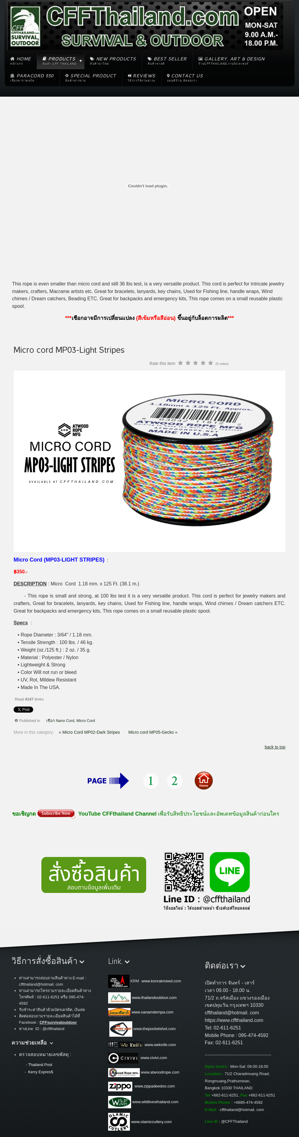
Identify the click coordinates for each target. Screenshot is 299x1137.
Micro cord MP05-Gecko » (153, 732)
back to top (275, 747)
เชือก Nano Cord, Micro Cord (70, 721)
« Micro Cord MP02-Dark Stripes (90, 732)
